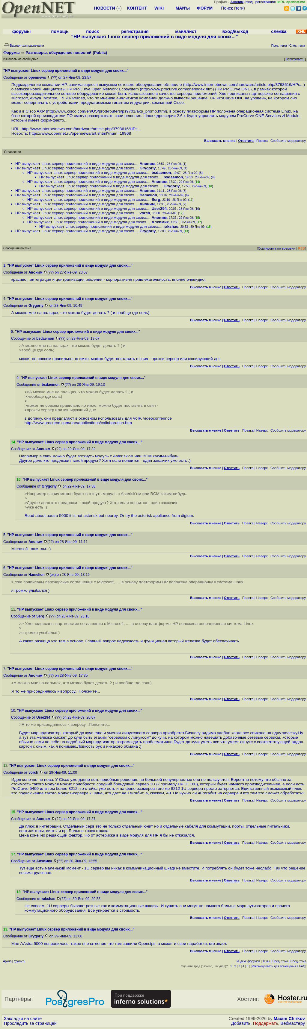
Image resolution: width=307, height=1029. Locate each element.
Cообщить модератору (288, 140)
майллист (185, 31)
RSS (301, 248)
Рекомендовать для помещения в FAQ (279, 966)
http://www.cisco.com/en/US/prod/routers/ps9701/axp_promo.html (106, 111)
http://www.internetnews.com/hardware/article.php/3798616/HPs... (243, 84)
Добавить (241, 1023)
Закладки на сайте (23, 1018)
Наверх (262, 287)
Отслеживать (295, 59)
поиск (92, 31)
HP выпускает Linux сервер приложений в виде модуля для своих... (76, 163)
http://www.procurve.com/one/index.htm (177, 89)
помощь (60, 31)
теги (239, 8)
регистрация (265, 2)
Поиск (227, 8)
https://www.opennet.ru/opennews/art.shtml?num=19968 (80, 133)
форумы (21, 31)
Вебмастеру (293, 1023)
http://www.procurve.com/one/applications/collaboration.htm (78, 423)
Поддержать (265, 1023)
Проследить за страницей (30, 1023)
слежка (278, 31)
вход (249, 2)
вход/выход (235, 31)
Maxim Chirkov (289, 1018)
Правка (262, 140)
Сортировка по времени (276, 248)
